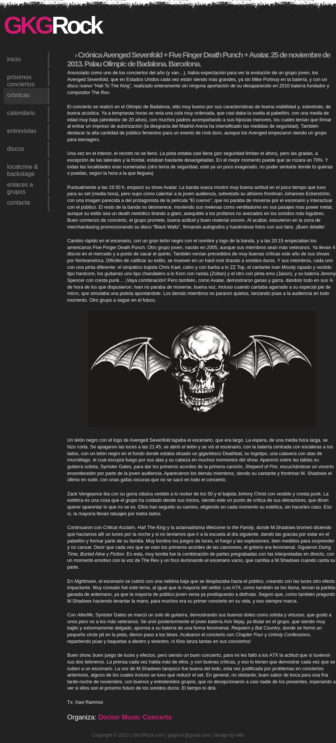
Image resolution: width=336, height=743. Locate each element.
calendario (21, 112)
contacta (18, 202)
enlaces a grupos (20, 187)
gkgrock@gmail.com (189, 735)
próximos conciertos (21, 80)
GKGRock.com (148, 735)
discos (15, 148)
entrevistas (21, 130)
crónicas (18, 94)
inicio (14, 59)
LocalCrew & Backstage (22, 169)
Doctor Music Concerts (135, 717)
